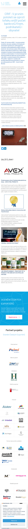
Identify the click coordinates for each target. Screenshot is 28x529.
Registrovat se (14, 317)
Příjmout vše (14, 520)
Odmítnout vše (14, 524)
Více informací (10, 516)
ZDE (25, 125)
